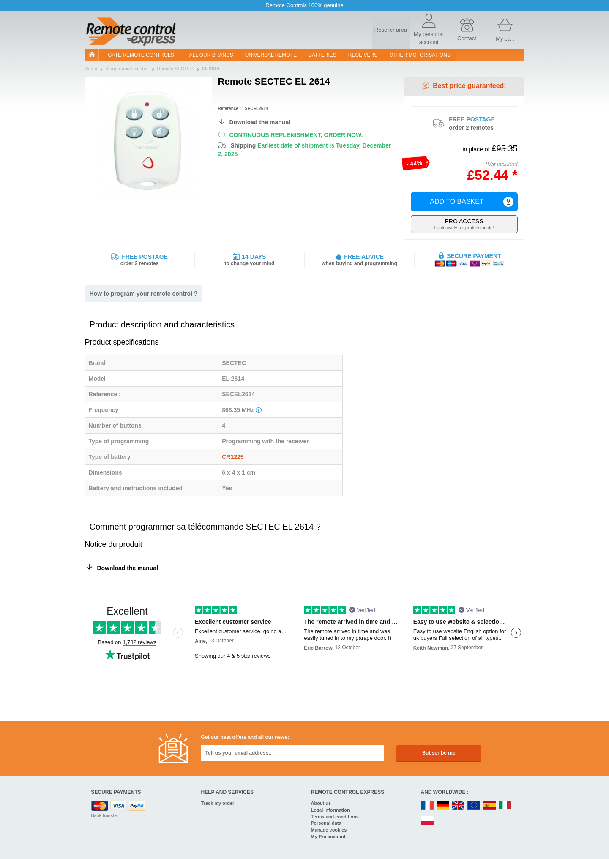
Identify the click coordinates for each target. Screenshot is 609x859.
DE (443, 805)
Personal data (326, 823)
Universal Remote (271, 55)
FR (427, 805)
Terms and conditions (335, 816)
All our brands (211, 55)
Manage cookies (329, 829)
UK (458, 805)
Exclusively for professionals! (464, 224)
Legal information (330, 809)
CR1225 (232, 456)
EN (474, 805)
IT (505, 805)
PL (427, 821)
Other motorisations (420, 55)
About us (321, 803)
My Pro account (328, 836)
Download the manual (259, 122)
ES (490, 805)
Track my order (218, 803)
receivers (362, 55)
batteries (322, 55)
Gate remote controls (141, 55)
